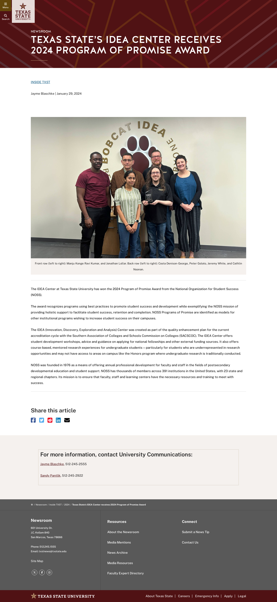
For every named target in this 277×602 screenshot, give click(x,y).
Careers (184, 596)
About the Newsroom (123, 532)
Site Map (37, 561)
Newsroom (41, 31)
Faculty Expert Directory (125, 573)
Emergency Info (207, 596)
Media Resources (120, 563)
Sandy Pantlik (50, 475)
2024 (67, 504)
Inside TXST (55, 504)
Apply (228, 596)
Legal (242, 596)
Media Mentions (119, 542)
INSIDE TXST (40, 82)
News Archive (117, 552)
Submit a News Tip (195, 532)
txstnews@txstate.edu (52, 551)
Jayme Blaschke (52, 464)
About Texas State (159, 596)
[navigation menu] (5, 5)
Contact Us (190, 542)
